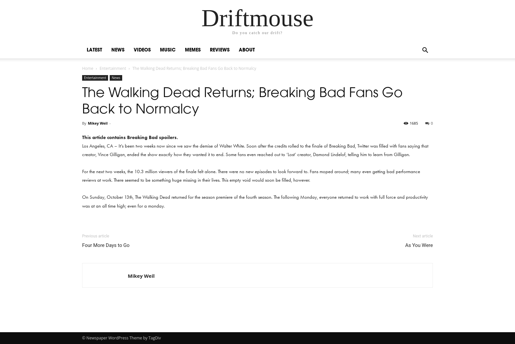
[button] (425, 51)
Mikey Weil (97, 123)
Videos (142, 50)
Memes (193, 50)
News (117, 50)
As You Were (419, 245)
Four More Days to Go (105, 245)
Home (87, 68)
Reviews (220, 50)
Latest (94, 50)
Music (168, 50)
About (247, 50)
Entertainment (113, 68)
